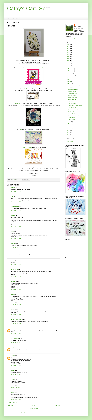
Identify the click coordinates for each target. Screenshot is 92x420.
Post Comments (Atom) (19, 412)
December (71, 69)
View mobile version (33, 408)
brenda (13, 215)
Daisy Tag (70, 101)
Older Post (57, 405)
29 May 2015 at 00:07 (16, 264)
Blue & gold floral (72, 119)
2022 (68, 52)
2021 (68, 54)
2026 (68, 44)
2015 (68, 67)
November (71, 71)
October (70, 73)
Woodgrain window (72, 113)
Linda (12, 260)
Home (7, 18)
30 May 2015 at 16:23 (16, 351)
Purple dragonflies (72, 93)
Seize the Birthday (27, 147)
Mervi (12, 231)
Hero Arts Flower (72, 107)
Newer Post (10, 405)
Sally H (13, 187)
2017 (68, 63)
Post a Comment (13, 402)
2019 (68, 58)
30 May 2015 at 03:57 (16, 333)
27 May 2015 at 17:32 (16, 226)
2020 (68, 56)
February (70, 126)
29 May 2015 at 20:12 (16, 323)
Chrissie (13, 281)
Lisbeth (13, 355)
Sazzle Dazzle (14, 269)
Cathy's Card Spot (28, 8)
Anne (12, 379)
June (69, 81)
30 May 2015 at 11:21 (16, 342)
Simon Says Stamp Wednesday (34, 67)
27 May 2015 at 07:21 (16, 191)
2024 (68, 48)
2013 (68, 132)
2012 (68, 134)
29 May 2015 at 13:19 (16, 314)
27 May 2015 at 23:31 (16, 238)
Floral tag (70, 87)
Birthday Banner (72, 99)
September (71, 75)
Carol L (13, 328)
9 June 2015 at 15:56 (16, 399)
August (70, 77)
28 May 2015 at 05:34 (16, 247)
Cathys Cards (70, 141)
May (69, 83)
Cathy (77, 25)
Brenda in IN (14, 252)
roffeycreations (15, 338)
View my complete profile (71, 38)
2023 (68, 50)
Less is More (25, 88)
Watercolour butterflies (73, 109)
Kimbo (12, 392)
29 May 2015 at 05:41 (16, 289)
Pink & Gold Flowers (73, 103)
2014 (68, 130)
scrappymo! (14, 347)
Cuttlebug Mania (18, 103)
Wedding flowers (72, 91)
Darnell (13, 243)
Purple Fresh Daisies (73, 97)
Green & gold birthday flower (75, 105)
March (70, 124)
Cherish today (71, 111)
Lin (12, 196)
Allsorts (20, 129)
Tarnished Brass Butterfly (74, 85)
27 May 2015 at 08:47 (16, 202)
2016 (68, 65)
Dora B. (13, 309)
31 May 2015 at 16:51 (16, 365)
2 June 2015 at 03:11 (16, 387)
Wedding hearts (72, 95)
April (69, 121)
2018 (68, 61)
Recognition (15, 18)
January (70, 128)
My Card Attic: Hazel (16, 319)
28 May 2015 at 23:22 (16, 256)
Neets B (13, 294)
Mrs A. (12, 370)
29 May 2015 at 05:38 (16, 276)
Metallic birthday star (73, 89)
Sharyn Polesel (15, 206)
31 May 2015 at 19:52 (16, 374)
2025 (68, 46)
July (69, 79)
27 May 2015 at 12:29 (16, 210)
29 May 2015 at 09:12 (16, 304)
